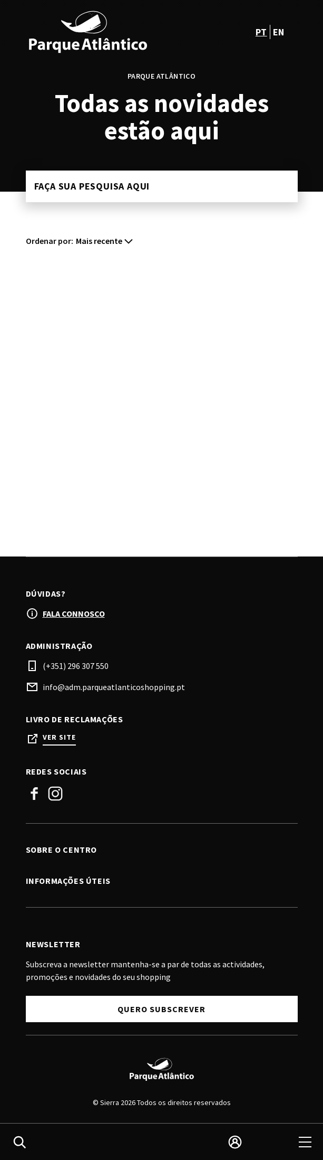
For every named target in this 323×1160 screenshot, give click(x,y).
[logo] (95, 31)
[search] (19, 1142)
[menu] (305, 1142)
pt (261, 32)
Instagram (55, 793)
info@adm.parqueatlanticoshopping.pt (114, 687)
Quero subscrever (161, 1009)
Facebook (34, 793)
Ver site (59, 737)
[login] (235, 1142)
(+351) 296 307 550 (76, 666)
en (279, 32)
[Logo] (161, 1069)
